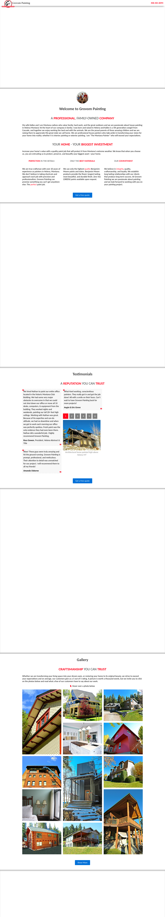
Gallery (134, 3)
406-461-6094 (156, 2)
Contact (143, 3)
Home (110, 3)
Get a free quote (82, 195)
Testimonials (122, 3)
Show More (82, 863)
